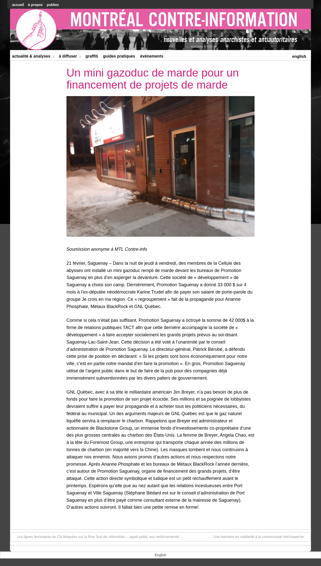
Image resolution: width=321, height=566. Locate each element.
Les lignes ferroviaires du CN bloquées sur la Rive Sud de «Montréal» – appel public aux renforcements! (95, 536)
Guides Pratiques (119, 56)
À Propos (35, 5)
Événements (152, 56)
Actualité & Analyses (33, 57)
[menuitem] (299, 56)
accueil (18, 5)
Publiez (53, 5)
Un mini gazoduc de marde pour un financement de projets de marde (152, 79)
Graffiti (92, 56)
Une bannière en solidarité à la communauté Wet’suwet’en (261, 536)
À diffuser (70, 57)
